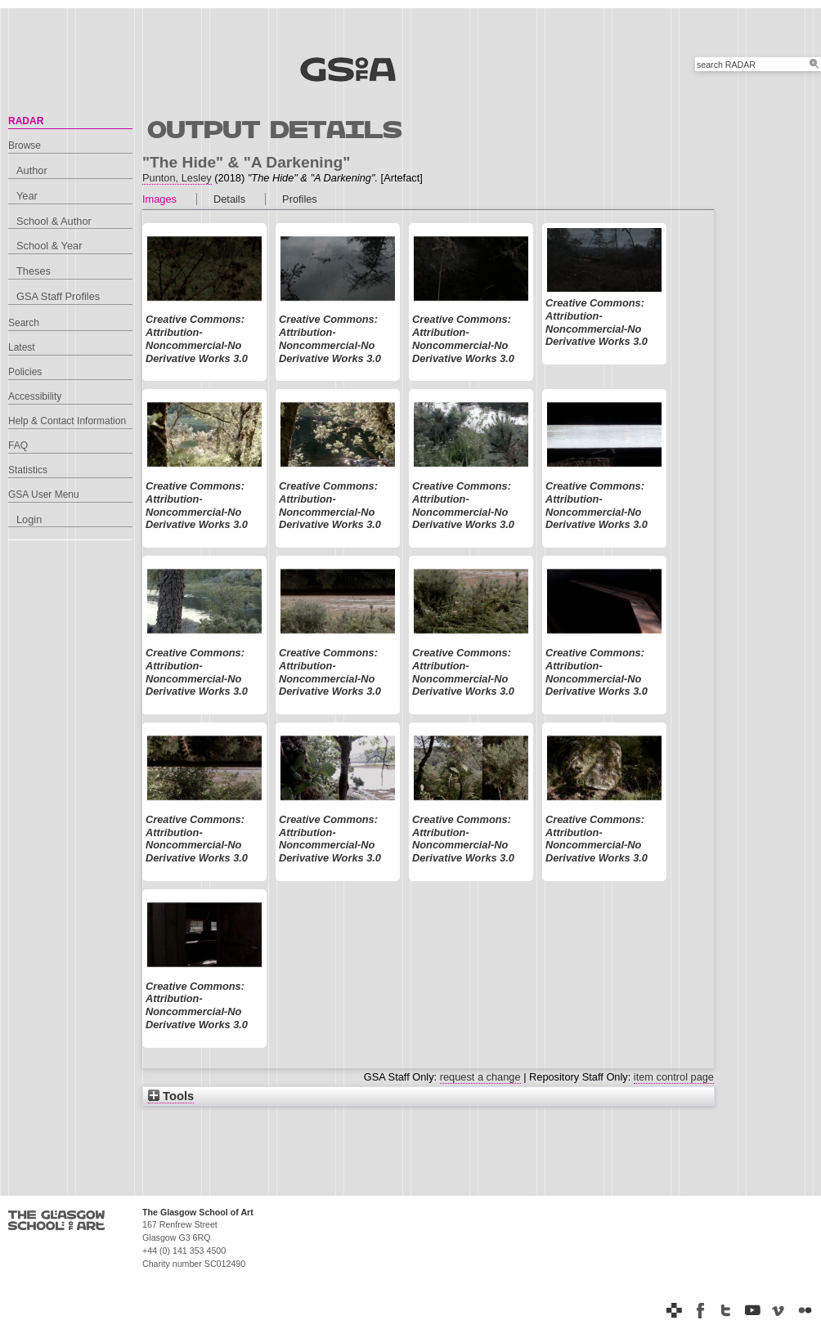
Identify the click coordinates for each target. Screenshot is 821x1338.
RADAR (25, 121)
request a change (480, 1077)
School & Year (49, 245)
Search (23, 323)
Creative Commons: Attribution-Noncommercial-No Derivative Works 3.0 (197, 338)
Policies (25, 372)
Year (27, 196)
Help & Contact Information (67, 421)
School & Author (54, 221)
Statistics (27, 470)
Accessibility (34, 396)
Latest (21, 347)
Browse (24, 145)
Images (159, 199)
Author (31, 170)
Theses (33, 271)
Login (29, 519)
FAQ (18, 445)
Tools (171, 1096)
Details (229, 199)
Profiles (299, 199)
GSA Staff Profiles (58, 296)
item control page (674, 1077)
